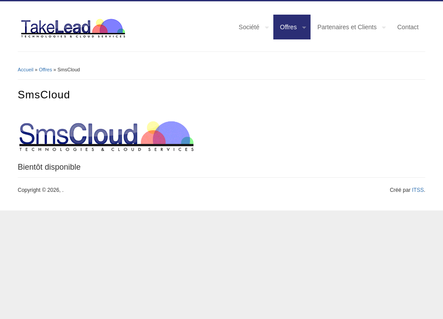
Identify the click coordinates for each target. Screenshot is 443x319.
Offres (289, 28)
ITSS (418, 190)
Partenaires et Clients (348, 28)
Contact (408, 27)
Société (250, 28)
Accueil (25, 69)
